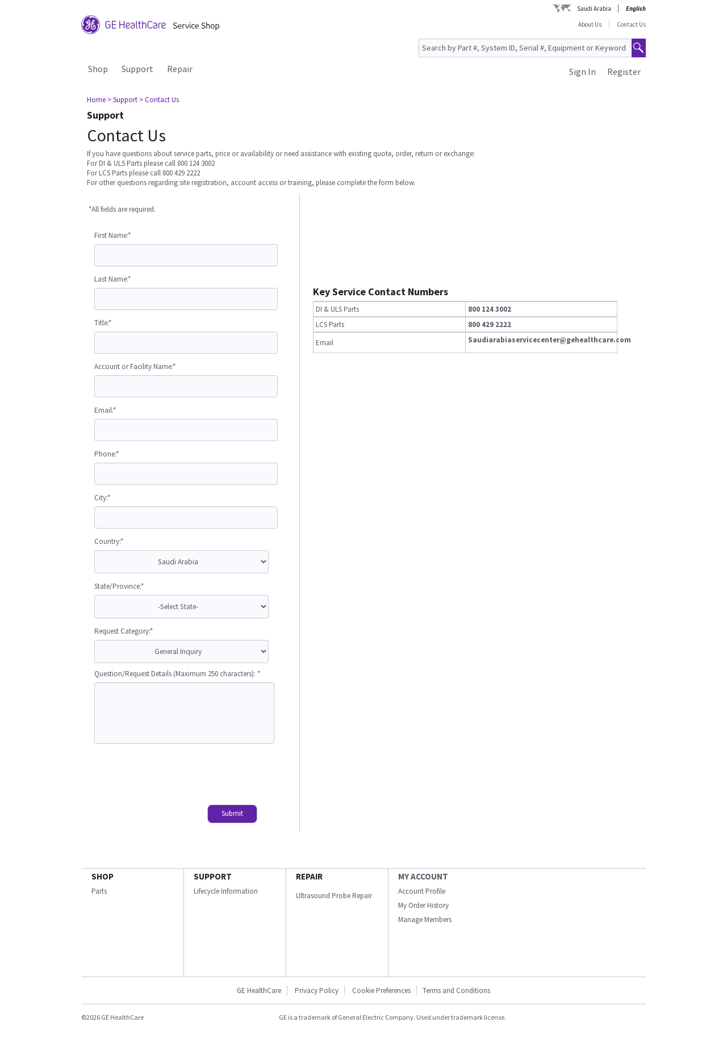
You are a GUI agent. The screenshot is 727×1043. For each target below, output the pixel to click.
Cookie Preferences (381, 990)
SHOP (102, 876)
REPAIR (309, 876)
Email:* (105, 410)
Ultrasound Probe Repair (334, 895)
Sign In (582, 71)
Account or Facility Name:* (135, 366)
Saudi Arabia (594, 8)
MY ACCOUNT (423, 876)
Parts (99, 891)
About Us (589, 24)
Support (137, 68)
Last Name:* (112, 279)
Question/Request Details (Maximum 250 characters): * (177, 673)
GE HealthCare (259, 990)
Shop (98, 68)
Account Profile (421, 891)
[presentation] (180, 775)
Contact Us (631, 24)
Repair (180, 68)
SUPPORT (213, 876)
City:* (102, 497)
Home (96, 99)
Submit (232, 813)
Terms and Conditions (456, 990)
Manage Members (425, 919)
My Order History (423, 905)
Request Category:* (123, 631)
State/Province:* (119, 586)
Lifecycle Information (226, 891)
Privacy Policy (316, 990)
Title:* (102, 323)
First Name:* (112, 235)
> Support (122, 99)
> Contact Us (159, 99)
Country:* (108, 541)
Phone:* (106, 454)
